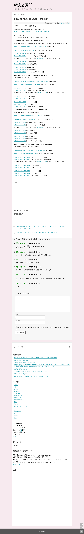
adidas (16, 385)
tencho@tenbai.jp (18, 464)
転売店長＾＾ (44, 531)
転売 (64, 23)
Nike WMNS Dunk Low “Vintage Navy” (25, 119)
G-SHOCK (17, 391)
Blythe (16, 389)
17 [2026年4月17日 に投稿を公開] (21, 431)
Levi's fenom (18, 395)
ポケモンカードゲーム (20, 406)
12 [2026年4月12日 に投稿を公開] (24, 429)
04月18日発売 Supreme (21, 360)
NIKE (60, 23)
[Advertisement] (28, 195)
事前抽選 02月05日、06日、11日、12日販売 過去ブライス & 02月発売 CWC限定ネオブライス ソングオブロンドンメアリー (42, 227)
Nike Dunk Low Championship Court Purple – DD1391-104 (31, 81)
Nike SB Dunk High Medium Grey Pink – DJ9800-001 (29, 150)
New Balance (18, 399)
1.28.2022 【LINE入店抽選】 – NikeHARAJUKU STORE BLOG (32, 31)
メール (18, 320)
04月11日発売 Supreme (21, 369)
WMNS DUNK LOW (20, 122)
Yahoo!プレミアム (42, 58)
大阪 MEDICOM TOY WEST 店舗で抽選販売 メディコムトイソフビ (34, 371)
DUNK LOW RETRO (20, 88)
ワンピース (17, 411)
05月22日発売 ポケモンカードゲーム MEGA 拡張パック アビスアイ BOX (35, 358)
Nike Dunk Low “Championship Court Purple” (27, 84)
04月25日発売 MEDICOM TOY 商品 (24, 362)
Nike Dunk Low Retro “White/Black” (24, 50)
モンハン (17, 408)
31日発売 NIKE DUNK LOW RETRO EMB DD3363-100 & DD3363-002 (35, 232)
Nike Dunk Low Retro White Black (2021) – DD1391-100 (30, 46)
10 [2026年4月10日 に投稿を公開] (21, 429)
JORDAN (17, 393)
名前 (17, 314)
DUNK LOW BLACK (20, 53)
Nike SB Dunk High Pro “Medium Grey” (25, 153)
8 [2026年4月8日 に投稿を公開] (17, 429)
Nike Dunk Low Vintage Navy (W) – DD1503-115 (28, 115)
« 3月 (14, 436)
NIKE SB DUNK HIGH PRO (22, 157)
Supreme (17, 404)
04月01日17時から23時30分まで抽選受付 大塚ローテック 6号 (32, 376)
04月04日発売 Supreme (21, 374)
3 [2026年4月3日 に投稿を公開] (20, 427)
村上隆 (16, 415)
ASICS (16, 387)
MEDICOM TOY (19, 397)
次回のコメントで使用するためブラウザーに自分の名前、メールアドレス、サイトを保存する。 (42, 328)
